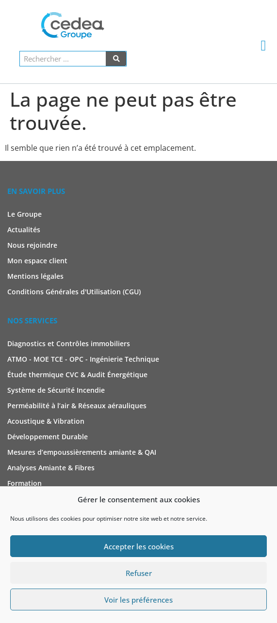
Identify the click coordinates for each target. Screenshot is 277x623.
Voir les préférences (138, 600)
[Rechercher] (116, 58)
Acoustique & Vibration (45, 421)
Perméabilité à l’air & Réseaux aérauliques (77, 405)
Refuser (139, 573)
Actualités (23, 229)
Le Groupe (24, 214)
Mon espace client (37, 260)
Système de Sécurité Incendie (56, 390)
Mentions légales (35, 276)
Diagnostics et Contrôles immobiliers (68, 343)
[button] (263, 45)
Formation (24, 483)
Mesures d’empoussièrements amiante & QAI (81, 452)
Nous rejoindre (32, 245)
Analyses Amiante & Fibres (51, 467)
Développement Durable (47, 436)
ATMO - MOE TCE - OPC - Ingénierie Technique (83, 359)
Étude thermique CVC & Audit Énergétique (77, 374)
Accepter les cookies (139, 546)
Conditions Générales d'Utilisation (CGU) (74, 291)
